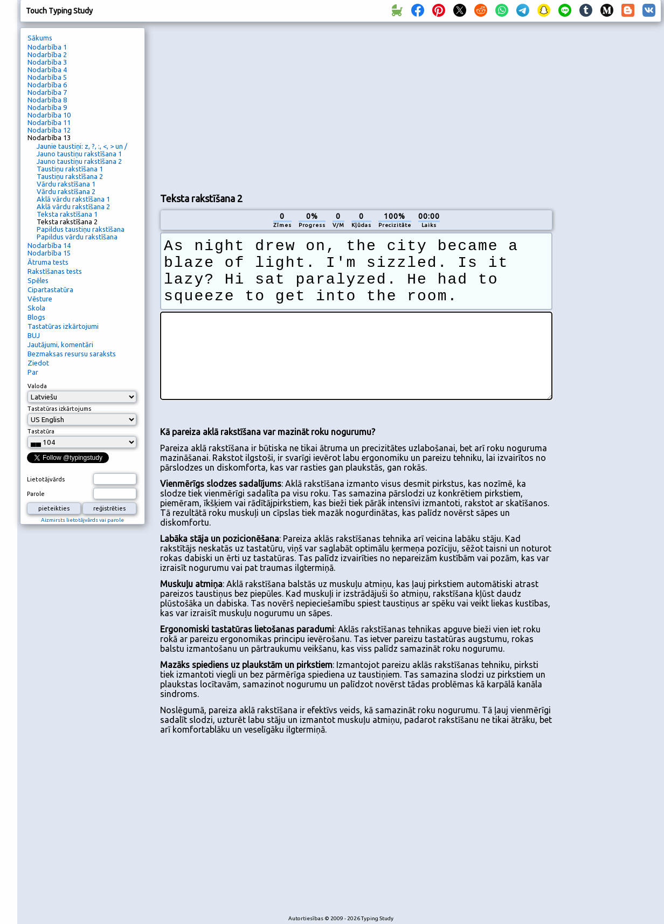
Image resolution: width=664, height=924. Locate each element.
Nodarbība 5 (47, 77)
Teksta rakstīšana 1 (67, 214)
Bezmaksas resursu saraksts (71, 353)
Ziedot (38, 363)
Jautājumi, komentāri (60, 344)
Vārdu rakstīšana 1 (66, 184)
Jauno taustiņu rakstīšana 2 (79, 161)
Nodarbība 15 (49, 253)
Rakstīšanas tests (54, 271)
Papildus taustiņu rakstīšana (80, 229)
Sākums (39, 38)
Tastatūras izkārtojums (59, 408)
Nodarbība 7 (47, 92)
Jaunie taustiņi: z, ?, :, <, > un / (82, 146)
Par (32, 372)
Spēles (38, 280)
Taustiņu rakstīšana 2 (70, 176)
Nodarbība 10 (49, 115)
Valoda (37, 386)
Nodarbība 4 (47, 69)
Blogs (36, 317)
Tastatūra (40, 431)
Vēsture (39, 298)
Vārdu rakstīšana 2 (66, 191)
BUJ (33, 335)
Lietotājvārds (46, 479)
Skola (36, 308)
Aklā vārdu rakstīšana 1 (73, 199)
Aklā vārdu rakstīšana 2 (73, 206)
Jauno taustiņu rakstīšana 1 (79, 153)
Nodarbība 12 (49, 130)
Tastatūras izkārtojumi (63, 326)
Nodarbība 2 (47, 54)
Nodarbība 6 (47, 84)
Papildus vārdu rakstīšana (77, 236)
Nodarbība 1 (47, 47)
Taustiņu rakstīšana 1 (70, 169)
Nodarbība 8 (47, 100)
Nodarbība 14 (49, 245)
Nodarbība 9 (47, 107)
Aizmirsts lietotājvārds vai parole (82, 520)
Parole (36, 494)
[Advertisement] (253, 105)
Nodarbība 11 (49, 122)
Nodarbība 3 (47, 62)
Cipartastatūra (50, 289)
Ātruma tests (47, 262)
